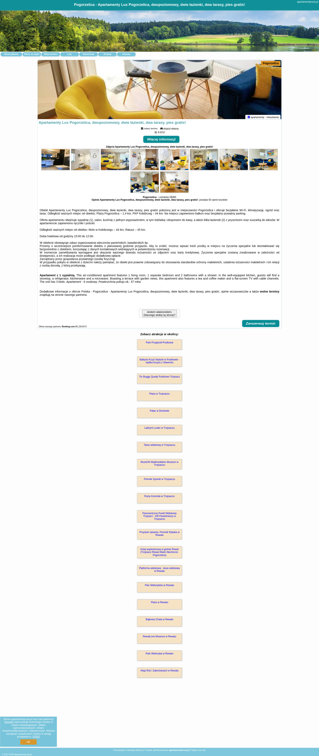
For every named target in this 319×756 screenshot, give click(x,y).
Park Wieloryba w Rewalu (160, 655)
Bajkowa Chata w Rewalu (159, 621)
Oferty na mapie (31, 54)
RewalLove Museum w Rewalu (159, 638)
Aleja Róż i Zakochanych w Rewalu (159, 672)
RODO (36, 736)
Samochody (88, 54)
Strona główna (11, 54)
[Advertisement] (159, 718)
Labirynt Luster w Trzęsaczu (159, 429)
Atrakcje (107, 54)
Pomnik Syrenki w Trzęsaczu (159, 481)
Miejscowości (50, 54)
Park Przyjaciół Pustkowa (159, 344)
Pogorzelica (271, 63)
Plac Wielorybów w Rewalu (159, 587)
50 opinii (213, 201)
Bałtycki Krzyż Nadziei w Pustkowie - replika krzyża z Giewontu (159, 363)
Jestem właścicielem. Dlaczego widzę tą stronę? (159, 315)
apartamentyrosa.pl (307, 1)
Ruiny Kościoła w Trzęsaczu (159, 498)
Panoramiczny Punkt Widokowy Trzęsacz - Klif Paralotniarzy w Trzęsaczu (159, 518)
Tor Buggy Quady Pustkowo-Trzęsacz (159, 378)
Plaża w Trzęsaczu (159, 395)
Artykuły (126, 54)
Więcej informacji (161, 141)
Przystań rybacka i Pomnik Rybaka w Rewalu (159, 535)
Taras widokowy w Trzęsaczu (159, 446)
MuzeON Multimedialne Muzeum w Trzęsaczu (159, 465)
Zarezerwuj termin (261, 325)
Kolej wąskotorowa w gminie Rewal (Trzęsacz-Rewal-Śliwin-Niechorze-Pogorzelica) (159, 554)
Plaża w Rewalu (159, 604)
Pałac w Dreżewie (159, 412)
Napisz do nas (198, 750)
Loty (69, 54)
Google (9, 722)
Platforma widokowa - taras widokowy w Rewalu (159, 571)
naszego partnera (75, 296)
